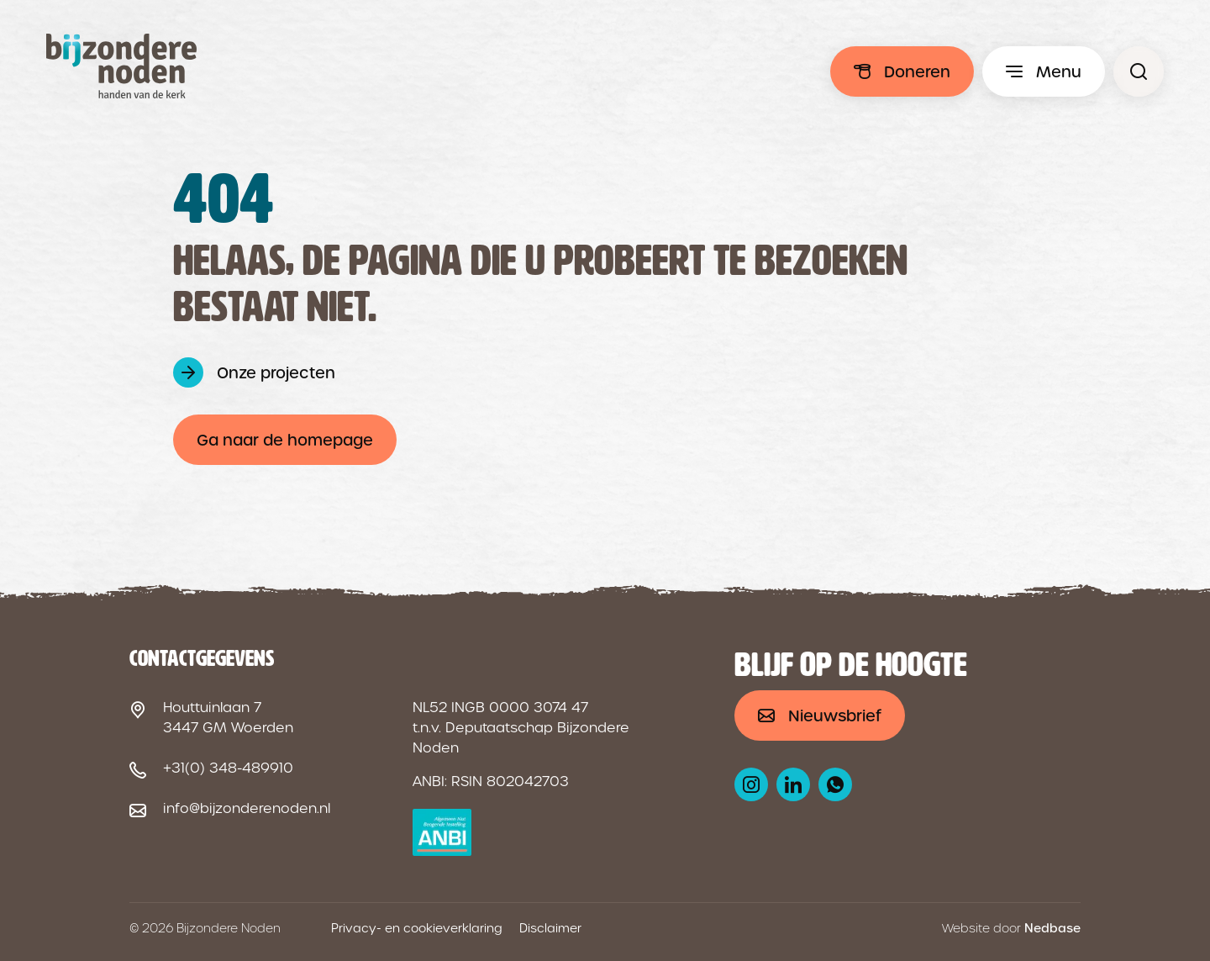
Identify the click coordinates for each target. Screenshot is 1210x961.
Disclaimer (550, 928)
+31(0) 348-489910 (228, 768)
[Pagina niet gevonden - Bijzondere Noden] (1138, 71)
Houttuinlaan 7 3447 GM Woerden (228, 718)
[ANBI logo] (442, 832)
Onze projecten (276, 373)
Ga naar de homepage (285, 440)
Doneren (917, 72)
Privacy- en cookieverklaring (416, 928)
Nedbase (1052, 928)
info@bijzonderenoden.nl (246, 808)
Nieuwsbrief (834, 716)
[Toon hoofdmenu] (1043, 71)
